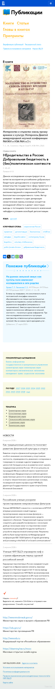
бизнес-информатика (15, 361)
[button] (14, 270)
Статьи (23, 23)
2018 (23, 391)
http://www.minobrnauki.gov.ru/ (18, 617)
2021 (8, 391)
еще (28, 391)
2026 (23, 388)
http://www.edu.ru (11, 638)
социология (29, 373)
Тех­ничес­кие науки (17, 425)
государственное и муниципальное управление (27, 364)
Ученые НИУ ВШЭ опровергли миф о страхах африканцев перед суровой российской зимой (23, 555)
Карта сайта (8, 682)
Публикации (26, 12)
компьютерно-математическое (19, 370)
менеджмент (11, 373)
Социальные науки (17, 422)
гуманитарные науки (14, 367)
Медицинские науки (17, 416)
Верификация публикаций (13, 44)
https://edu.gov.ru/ (12, 627)
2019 (18, 391)
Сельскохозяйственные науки (22, 419)
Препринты (13, 35)
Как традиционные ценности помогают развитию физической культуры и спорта (25, 446)
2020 (13, 391)
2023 (38, 388)
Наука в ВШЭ (37, 49)
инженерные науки (32, 367)
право (20, 373)
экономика (39, 373)
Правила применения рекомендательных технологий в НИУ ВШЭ (26, 677)
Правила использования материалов (17, 49)
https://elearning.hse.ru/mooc (17, 648)
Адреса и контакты (30, 663)
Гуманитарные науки (17, 410)
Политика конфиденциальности (16, 671)
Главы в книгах (16, 29)
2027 (18, 388)
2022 (43, 388)
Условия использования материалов (18, 667)
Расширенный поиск (33, 44)
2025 (28, 388)
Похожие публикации (26, 265)
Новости (8, 435)
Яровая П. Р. (10, 287)
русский (13, 219)
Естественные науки (17, 413)
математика (39, 370)
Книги (8, 23)
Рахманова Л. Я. (22, 287)
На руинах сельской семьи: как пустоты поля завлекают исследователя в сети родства (24, 280)
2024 (33, 388)
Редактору (48, 686)
